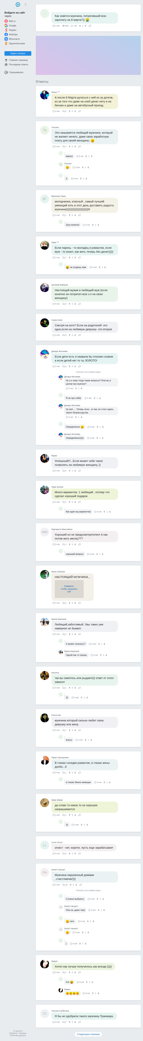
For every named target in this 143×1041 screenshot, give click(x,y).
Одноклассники (14, 43)
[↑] (80, 26)
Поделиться (90, 25)
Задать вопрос (17, 53)
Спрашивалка (13, 72)
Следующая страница (88, 1034)
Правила (13, 1033)
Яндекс (10, 30)
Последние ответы (16, 64)
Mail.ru (10, 21)
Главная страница (16, 60)
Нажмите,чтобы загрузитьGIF (69, 589)
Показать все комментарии (88, 372)
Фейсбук (11, 34)
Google (10, 25)
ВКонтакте (12, 39)
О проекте (17, 1031)
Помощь (22, 1033)
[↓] (85, 26)
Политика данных (18, 1035)
